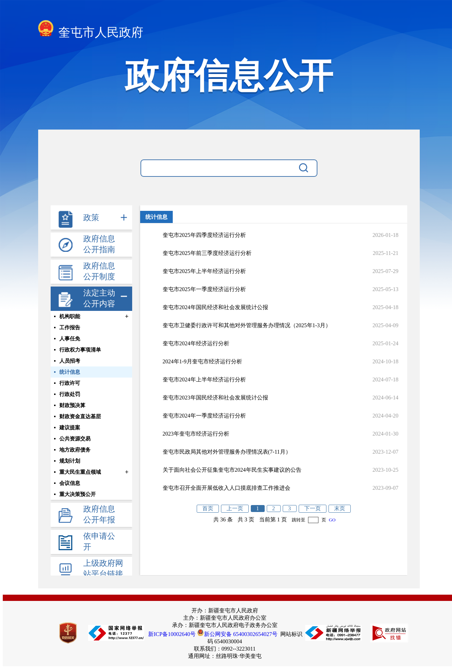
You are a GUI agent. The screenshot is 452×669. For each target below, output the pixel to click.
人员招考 (69, 361)
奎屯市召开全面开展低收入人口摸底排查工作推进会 (226, 488)
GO (332, 519)
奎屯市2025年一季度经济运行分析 (204, 289)
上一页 (235, 508)
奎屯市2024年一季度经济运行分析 (204, 416)
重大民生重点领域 (80, 472)
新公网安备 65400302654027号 (237, 634)
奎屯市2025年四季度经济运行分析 (204, 235)
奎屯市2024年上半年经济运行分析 (204, 379)
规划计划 (69, 461)
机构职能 (69, 316)
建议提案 (69, 427)
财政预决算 (72, 405)
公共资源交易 (75, 438)
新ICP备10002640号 (172, 634)
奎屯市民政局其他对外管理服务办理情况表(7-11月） (227, 452)
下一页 (312, 508)
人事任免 (69, 338)
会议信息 (69, 483)
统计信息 (69, 372)
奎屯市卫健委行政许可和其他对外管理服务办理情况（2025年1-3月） (247, 325)
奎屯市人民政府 (91, 30)
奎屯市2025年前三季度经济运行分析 (207, 253)
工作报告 (69, 327)
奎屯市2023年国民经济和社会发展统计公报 (215, 397)
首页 (207, 508)
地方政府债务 (75, 450)
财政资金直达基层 (80, 416)
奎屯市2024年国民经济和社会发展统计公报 (215, 307)
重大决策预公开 (77, 494)
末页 (339, 508)
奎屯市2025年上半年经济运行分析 (204, 271)
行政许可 (69, 383)
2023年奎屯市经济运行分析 (196, 434)
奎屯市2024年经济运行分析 (196, 343)
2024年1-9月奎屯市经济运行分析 (202, 361)
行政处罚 (69, 394)
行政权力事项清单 (80, 350)
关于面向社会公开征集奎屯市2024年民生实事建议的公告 (232, 470)
